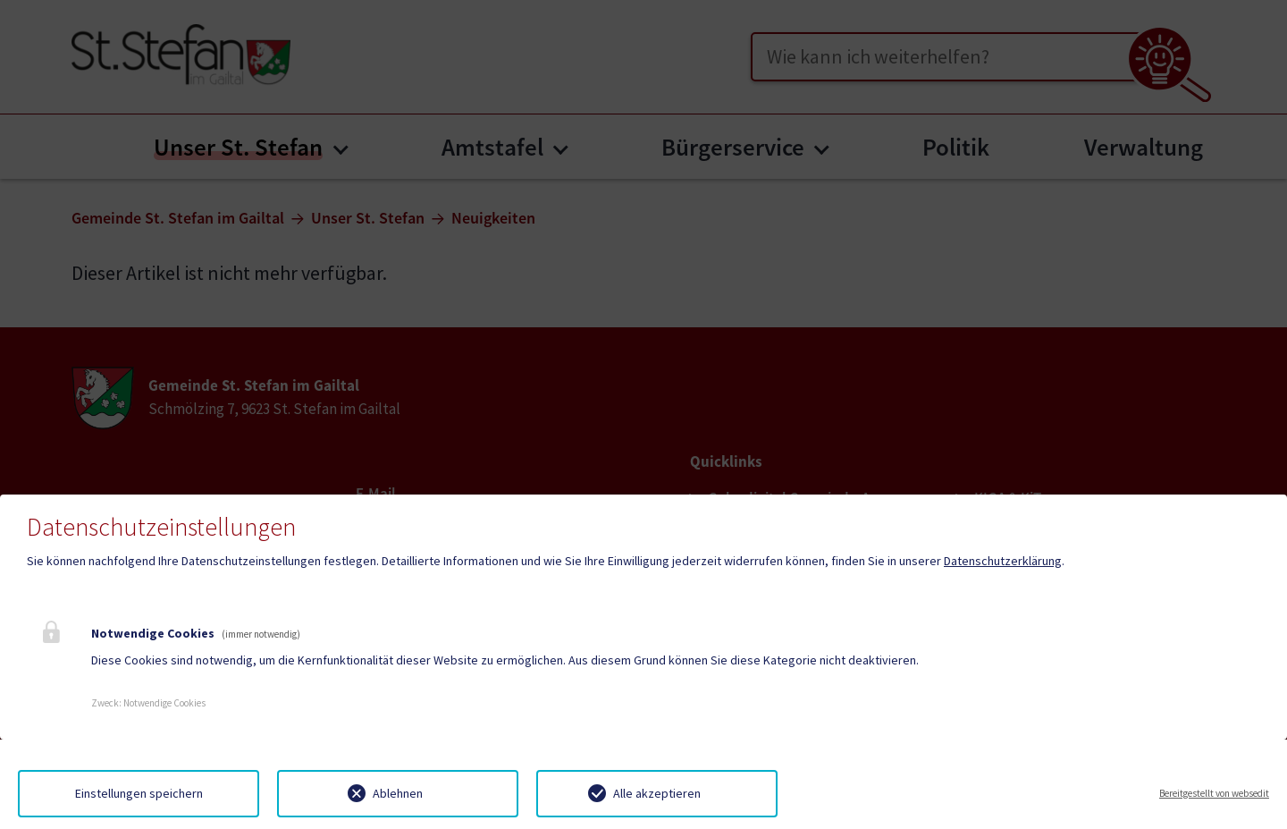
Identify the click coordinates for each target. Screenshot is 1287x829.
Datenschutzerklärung (1003, 561)
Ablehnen (398, 793)
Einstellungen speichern (139, 793)
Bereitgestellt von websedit (1214, 793)
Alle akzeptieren (657, 793)
